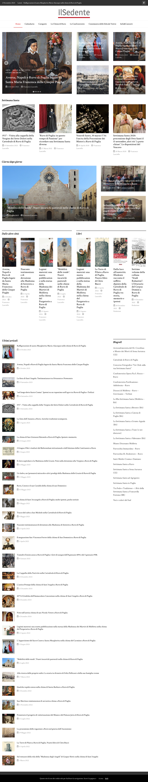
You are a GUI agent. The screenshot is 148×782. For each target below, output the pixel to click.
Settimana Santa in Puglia (124, 483)
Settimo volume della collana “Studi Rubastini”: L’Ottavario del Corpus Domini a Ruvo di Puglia (138, 282)
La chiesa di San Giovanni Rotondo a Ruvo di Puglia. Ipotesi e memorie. (47, 437)
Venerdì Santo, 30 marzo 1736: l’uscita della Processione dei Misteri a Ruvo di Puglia (91, 138)
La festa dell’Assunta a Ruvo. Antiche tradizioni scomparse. (42, 419)
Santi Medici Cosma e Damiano (127, 459)
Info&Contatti (126, 24)
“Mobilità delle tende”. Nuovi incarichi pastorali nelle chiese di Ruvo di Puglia (48, 209)
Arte (8, 70)
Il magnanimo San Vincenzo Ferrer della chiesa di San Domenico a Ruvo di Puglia (51, 537)
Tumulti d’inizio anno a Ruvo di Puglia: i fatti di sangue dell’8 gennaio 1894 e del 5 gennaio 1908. (57, 554)
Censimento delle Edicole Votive (102, 24)
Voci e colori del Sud (122, 500)
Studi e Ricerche (13, 73)
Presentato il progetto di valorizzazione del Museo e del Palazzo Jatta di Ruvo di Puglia (53, 715)
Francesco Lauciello (31, 87)
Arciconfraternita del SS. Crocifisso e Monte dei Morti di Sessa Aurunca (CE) (129, 351)
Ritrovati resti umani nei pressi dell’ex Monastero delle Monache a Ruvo (122, 182)
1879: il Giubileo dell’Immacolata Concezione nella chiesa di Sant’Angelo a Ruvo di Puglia (54, 596)
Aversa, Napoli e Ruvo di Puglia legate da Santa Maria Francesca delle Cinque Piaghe (128, 47)
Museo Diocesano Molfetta (125, 443)
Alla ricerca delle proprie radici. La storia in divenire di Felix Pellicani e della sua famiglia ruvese (58, 673)
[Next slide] (68, 63)
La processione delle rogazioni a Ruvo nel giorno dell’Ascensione (44, 729)
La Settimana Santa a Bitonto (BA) (128, 407)
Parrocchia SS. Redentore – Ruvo (128, 453)
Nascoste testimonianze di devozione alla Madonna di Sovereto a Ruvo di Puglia (28, 279)
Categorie (42, 24)
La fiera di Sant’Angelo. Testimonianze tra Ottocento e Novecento (90, 82)
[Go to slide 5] (40, 91)
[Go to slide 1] (33, 91)
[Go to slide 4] (38, 91)
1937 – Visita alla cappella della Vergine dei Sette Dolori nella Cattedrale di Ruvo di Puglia (18, 138)
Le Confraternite (77, 24)
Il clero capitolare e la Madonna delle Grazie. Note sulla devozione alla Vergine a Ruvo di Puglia (57, 461)
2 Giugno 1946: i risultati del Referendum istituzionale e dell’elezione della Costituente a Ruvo (56, 448)
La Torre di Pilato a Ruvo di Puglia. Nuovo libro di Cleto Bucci (102, 277)
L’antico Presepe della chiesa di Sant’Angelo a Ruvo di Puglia (42, 584)
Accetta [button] (101, 779)
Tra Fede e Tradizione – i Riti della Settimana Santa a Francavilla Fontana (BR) (128, 491)
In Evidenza (38, 70)
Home (18, 24)
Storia (49, 70)
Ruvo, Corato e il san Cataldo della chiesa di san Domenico (41, 485)
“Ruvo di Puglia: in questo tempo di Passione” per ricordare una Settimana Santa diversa (54, 140)
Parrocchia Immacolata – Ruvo (126, 448)
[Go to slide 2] (35, 91)
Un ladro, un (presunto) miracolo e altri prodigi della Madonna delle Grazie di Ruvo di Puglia (56, 473)
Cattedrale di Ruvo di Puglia (125, 359)
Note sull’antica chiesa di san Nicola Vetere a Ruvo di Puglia (42, 612)
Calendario (29, 24)
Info (106, 778)
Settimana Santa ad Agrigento (126, 478)
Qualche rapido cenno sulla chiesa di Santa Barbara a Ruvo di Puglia (46, 687)
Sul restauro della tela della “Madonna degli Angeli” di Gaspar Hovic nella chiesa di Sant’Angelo (57, 756)
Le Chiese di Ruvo (58, 24)
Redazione (117, 311)
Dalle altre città (21, 70)
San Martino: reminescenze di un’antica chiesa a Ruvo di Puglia (44, 701)
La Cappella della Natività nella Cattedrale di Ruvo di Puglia (43, 573)
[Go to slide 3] (37, 91)
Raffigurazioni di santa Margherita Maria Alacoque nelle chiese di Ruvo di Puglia (52, 3)
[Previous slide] (6, 63)
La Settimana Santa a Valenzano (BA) (129, 438)
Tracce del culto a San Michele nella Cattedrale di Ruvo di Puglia (44, 512)
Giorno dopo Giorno (35, 204)
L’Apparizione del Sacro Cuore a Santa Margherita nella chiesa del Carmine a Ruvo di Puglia (56, 640)
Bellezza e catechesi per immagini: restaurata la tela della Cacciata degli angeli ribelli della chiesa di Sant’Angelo (121, 210)
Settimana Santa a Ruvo (123, 464)
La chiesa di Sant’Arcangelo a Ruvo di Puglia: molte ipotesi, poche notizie (48, 499)
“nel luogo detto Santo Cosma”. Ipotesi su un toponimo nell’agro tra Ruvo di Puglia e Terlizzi (127, 80)
